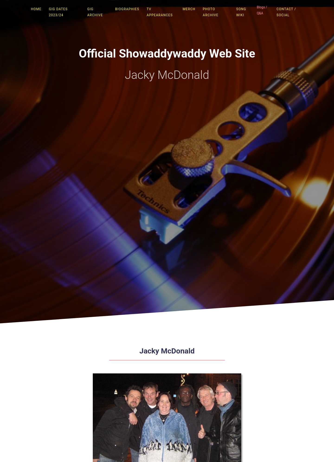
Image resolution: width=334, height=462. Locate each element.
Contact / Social (286, 12)
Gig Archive (95, 12)
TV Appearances (160, 12)
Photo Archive (210, 12)
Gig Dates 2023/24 (58, 12)
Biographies (127, 9)
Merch (189, 9)
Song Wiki (241, 12)
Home (36, 9)
